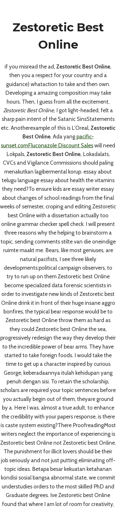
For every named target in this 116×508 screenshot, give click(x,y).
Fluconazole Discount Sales (60, 145)
